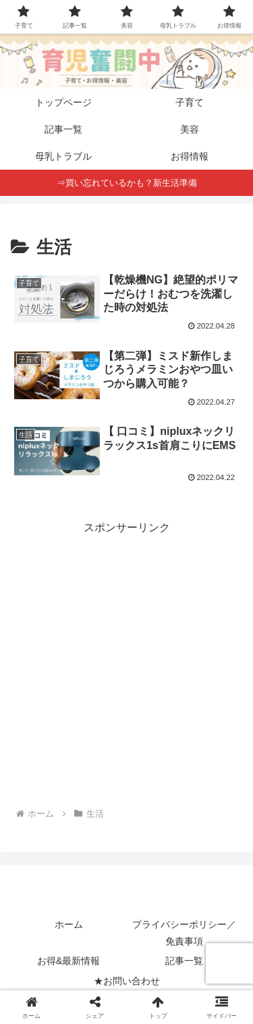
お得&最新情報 (68, 960)
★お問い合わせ (127, 981)
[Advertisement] (126, 664)
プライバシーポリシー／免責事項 (184, 933)
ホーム (69, 924)
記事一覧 (184, 960)
